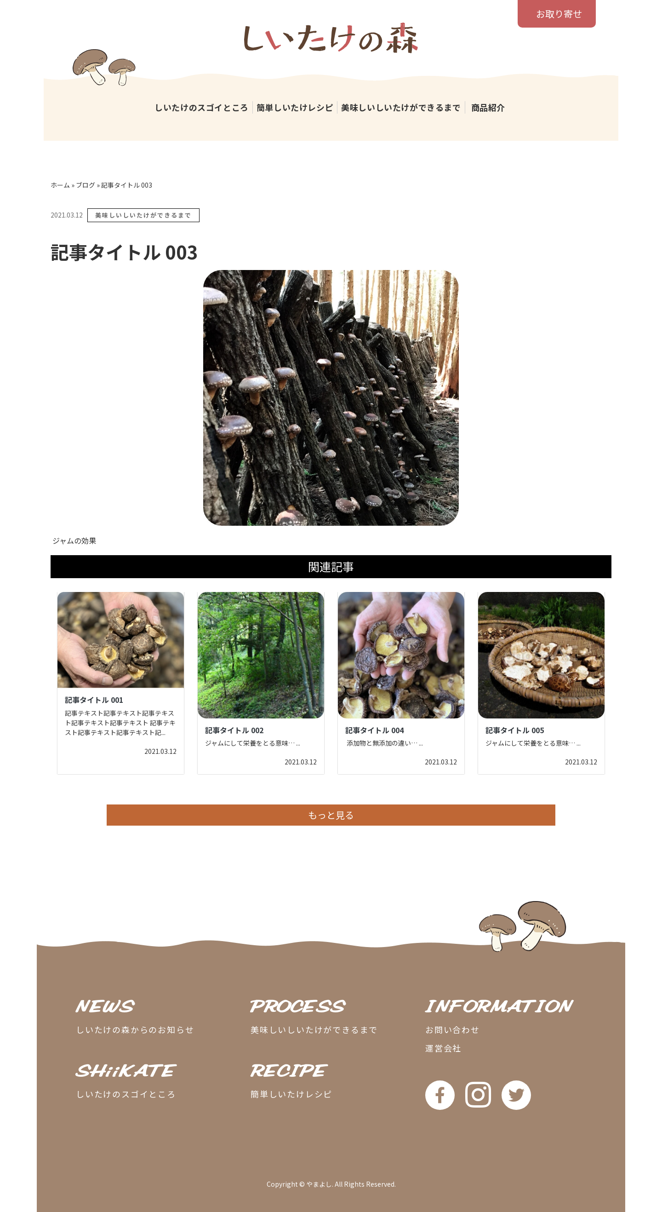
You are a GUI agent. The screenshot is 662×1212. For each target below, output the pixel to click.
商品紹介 (488, 107)
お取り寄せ (559, 13)
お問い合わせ (452, 1029)
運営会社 (443, 1048)
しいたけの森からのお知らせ (135, 1029)
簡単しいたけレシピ (295, 107)
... (163, 732)
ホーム (60, 185)
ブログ (85, 185)
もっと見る (331, 814)
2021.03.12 (67, 214)
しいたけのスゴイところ (201, 107)
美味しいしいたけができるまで (401, 107)
